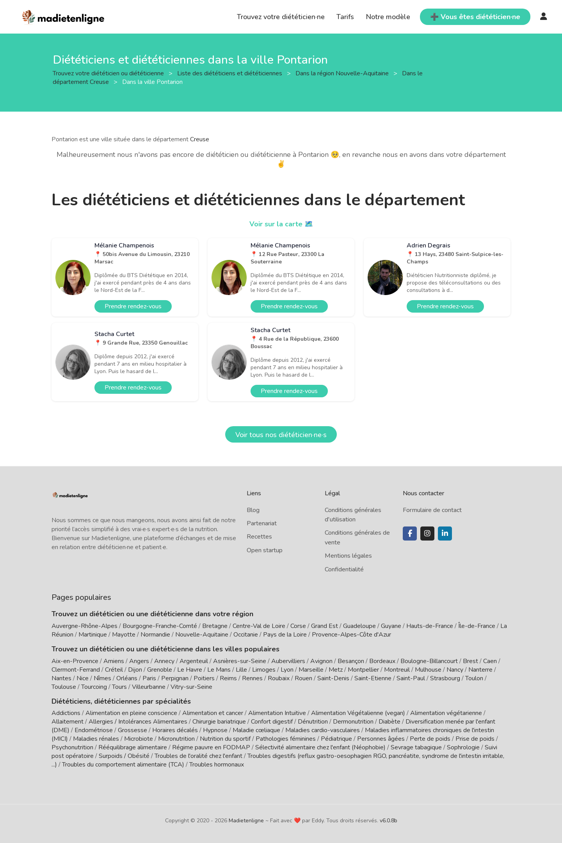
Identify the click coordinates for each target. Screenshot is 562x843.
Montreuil (397, 669)
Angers (139, 661)
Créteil (114, 669)
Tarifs (345, 16)
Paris (149, 678)
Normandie (155, 634)
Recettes (259, 536)
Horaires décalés (175, 730)
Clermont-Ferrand (76, 669)
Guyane (391, 626)
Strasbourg (445, 678)
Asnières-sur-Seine (239, 661)
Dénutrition (313, 721)
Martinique (92, 634)
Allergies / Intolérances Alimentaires (138, 721)
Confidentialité (344, 569)
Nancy (454, 669)
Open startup (265, 550)
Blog (253, 510)
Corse (298, 626)
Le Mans (219, 669)
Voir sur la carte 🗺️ (281, 224)
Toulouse (64, 687)
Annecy (164, 661)
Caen (490, 661)
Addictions (66, 713)
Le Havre (189, 669)
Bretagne (215, 626)
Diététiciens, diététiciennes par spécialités (121, 701)
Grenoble (159, 669)
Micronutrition (176, 739)
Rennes (252, 678)
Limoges (264, 669)
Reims (228, 678)
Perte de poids (430, 739)
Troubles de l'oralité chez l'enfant (198, 756)
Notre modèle (388, 16)
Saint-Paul (411, 678)
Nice (82, 678)
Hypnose (215, 730)
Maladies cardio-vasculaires (322, 730)
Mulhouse (428, 669)
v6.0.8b (388, 820)
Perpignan (175, 678)
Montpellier (363, 669)
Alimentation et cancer (212, 713)
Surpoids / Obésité (124, 756)
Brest (470, 661)
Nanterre (480, 669)
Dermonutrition (354, 721)
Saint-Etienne (372, 678)
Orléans (126, 678)
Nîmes (102, 678)
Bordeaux (382, 661)
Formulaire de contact (432, 510)
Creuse (199, 139)
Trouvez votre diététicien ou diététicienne (109, 73)
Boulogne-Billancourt (429, 661)
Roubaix (279, 678)
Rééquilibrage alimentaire (132, 747)
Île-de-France (476, 626)
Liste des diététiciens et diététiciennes (230, 73)
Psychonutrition (72, 747)
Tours (119, 687)
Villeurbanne (148, 687)
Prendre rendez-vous (133, 306)
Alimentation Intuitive (277, 713)
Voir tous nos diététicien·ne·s (281, 434)
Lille (241, 669)
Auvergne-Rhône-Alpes (84, 626)
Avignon (321, 661)
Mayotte (123, 634)
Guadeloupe (359, 626)
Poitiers (204, 678)
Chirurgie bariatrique (219, 721)
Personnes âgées (381, 739)
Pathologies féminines (286, 739)
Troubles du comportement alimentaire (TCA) (123, 764)
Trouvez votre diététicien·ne (281, 16)
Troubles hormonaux (216, 764)
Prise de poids (474, 739)
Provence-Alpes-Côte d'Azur (351, 634)
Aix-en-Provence (75, 661)
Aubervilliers (288, 661)
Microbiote (139, 739)
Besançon (351, 661)
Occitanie (245, 634)
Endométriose (94, 730)
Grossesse (132, 730)
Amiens (113, 661)
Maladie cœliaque (256, 730)
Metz (336, 669)
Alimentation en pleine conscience (131, 713)
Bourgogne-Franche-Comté (160, 626)
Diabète (389, 721)
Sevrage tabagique (416, 747)
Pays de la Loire (285, 634)
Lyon (287, 669)
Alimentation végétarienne (446, 713)
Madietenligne (246, 820)
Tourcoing (94, 687)
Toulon (474, 678)
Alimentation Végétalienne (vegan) (358, 713)
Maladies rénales (96, 739)
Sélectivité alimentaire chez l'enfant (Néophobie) (320, 747)
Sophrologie (463, 747)
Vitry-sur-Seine (191, 687)
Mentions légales (348, 555)
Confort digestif (272, 721)
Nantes (61, 678)
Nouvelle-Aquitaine (201, 634)
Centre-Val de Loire (259, 626)
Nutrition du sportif (225, 739)
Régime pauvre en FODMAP (211, 747)
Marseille (311, 669)
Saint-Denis (333, 678)
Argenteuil (194, 661)
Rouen (303, 678)
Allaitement (68, 721)
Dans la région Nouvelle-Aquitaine (342, 73)
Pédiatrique (336, 739)
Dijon (135, 669)
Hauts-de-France (429, 626)
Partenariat (262, 523)
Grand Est (324, 626)
